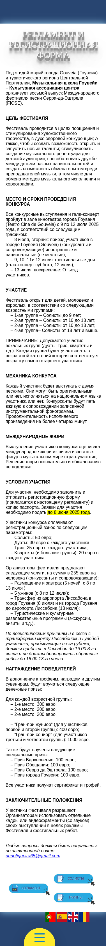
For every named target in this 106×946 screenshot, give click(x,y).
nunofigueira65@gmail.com (33, 855)
